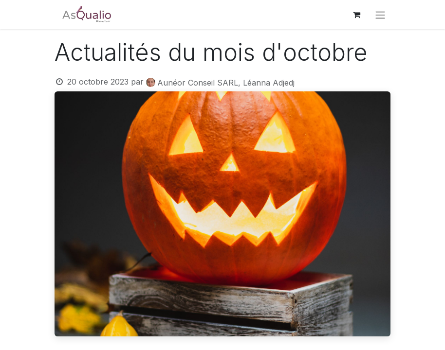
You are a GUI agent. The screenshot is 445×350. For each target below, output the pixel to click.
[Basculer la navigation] (380, 14)
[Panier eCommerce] (356, 14)
